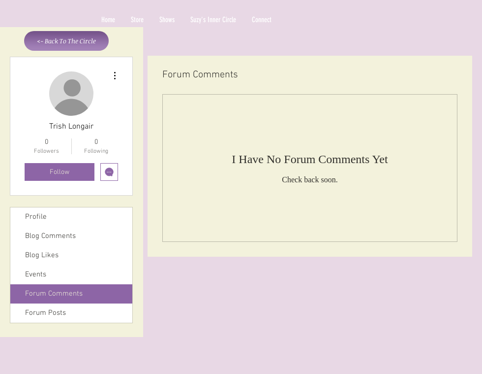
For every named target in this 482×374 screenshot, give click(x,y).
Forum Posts (45, 312)
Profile (36, 216)
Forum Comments (54, 293)
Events (35, 274)
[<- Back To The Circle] (66, 41)
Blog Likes (42, 255)
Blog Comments (50, 236)
